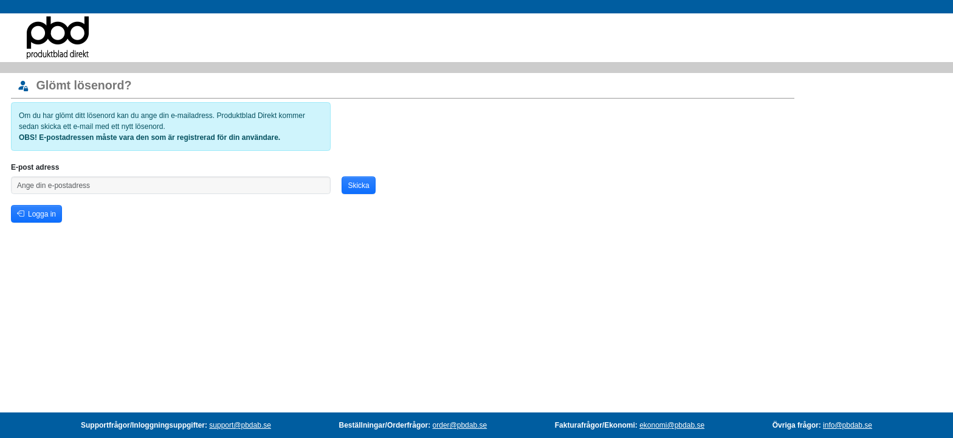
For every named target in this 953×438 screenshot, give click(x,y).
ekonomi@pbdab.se (671, 425)
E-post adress (35, 167)
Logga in (36, 214)
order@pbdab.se (460, 425)
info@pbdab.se (847, 425)
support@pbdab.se (240, 425)
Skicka (358, 185)
